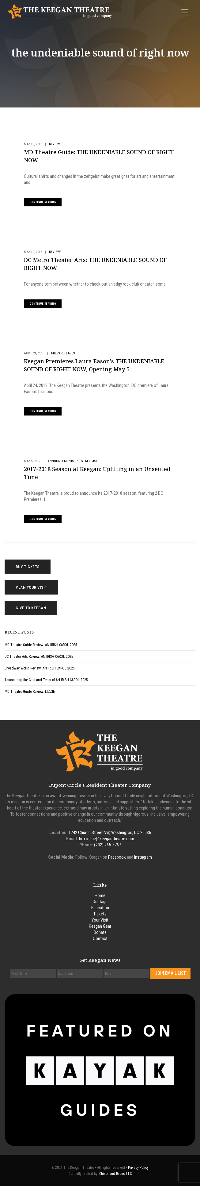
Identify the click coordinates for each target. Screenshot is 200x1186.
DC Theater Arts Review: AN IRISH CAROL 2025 (39, 656)
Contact (100, 938)
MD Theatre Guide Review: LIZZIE (30, 691)
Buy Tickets (28, 566)
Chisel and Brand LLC (115, 1174)
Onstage (100, 901)
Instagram (143, 857)
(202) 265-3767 (107, 845)
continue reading (43, 202)
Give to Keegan (31, 608)
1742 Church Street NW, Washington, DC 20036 (110, 832)
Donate (100, 932)
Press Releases (63, 353)
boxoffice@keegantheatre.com (106, 838)
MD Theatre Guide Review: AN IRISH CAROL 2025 (41, 645)
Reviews (55, 144)
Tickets (100, 914)
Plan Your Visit (31, 587)
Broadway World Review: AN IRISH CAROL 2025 (40, 668)
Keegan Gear (100, 926)
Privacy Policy (138, 1167)
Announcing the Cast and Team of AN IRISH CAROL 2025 (46, 680)
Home (100, 895)
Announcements (60, 461)
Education (100, 908)
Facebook (117, 857)
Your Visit (100, 920)
